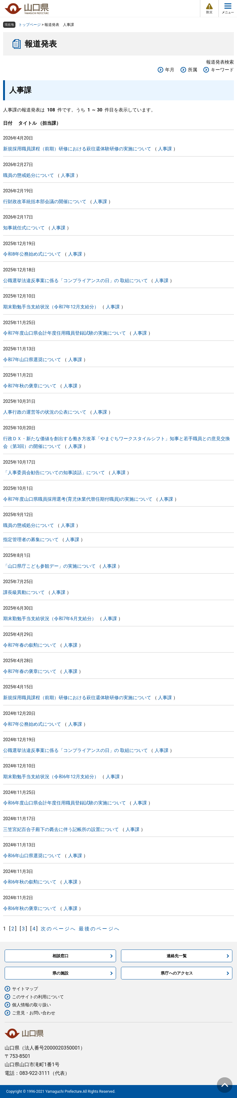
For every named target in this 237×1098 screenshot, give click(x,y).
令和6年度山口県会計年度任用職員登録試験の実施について (64, 803)
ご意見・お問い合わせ (33, 1012)
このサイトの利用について (38, 996)
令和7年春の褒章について (29, 671)
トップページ (30, 25)
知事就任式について (24, 228)
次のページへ (58, 929)
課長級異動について (24, 592)
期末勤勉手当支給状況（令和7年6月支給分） (49, 618)
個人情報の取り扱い (31, 1004)
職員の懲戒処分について (28, 175)
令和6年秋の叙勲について (29, 882)
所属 (192, 70)
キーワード (222, 70)
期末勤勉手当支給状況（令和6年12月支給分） (51, 776)
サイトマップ (25, 988)
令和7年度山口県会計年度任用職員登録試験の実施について (64, 333)
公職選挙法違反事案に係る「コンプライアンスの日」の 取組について (75, 280)
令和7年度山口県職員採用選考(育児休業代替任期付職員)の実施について (77, 499)
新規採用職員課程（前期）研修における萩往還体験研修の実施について (77, 149)
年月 (169, 70)
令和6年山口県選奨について (32, 855)
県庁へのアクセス (177, 973)
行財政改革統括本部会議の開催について (44, 201)
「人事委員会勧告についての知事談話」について (54, 472)
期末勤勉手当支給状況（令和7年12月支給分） (51, 307)
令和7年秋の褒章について (29, 386)
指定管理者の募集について (31, 539)
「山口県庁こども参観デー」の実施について (49, 566)
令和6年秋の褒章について (29, 908)
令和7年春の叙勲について (29, 645)
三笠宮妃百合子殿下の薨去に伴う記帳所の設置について (61, 829)
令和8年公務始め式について (32, 254)
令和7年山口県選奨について (32, 359)
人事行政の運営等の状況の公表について (44, 412)
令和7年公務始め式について (32, 724)
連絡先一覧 (177, 956)
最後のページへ (99, 929)
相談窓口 (60, 956)
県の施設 (60, 973)
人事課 (165, 149)
